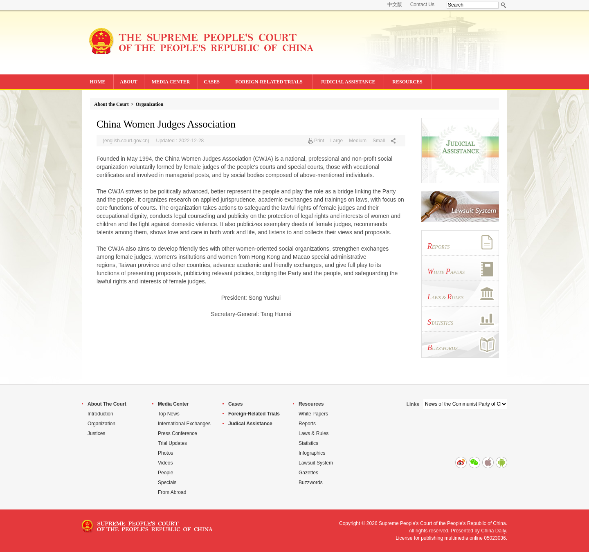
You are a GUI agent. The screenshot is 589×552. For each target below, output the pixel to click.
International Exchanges (184, 423)
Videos (165, 463)
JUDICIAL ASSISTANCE (347, 82)
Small (379, 141)
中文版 (394, 4)
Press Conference (177, 433)
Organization (149, 104)
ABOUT (128, 82)
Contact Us (422, 4)
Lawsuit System (316, 463)
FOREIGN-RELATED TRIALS (269, 82)
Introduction (100, 414)
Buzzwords (311, 482)
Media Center (173, 404)
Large (336, 141)
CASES (212, 82)
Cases (235, 404)
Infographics (312, 453)
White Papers (313, 414)
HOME (98, 82)
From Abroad (172, 492)
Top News (169, 414)
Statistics (308, 443)
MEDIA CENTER (171, 82)
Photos (165, 453)
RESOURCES (407, 82)
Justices (96, 433)
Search (503, 5)
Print (319, 141)
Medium (357, 141)
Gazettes (308, 473)
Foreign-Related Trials (254, 414)
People (165, 473)
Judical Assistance (250, 423)
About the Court (111, 104)
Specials (167, 482)
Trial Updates (172, 443)
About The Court (107, 404)
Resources (311, 404)
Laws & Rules (313, 433)
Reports (307, 423)
